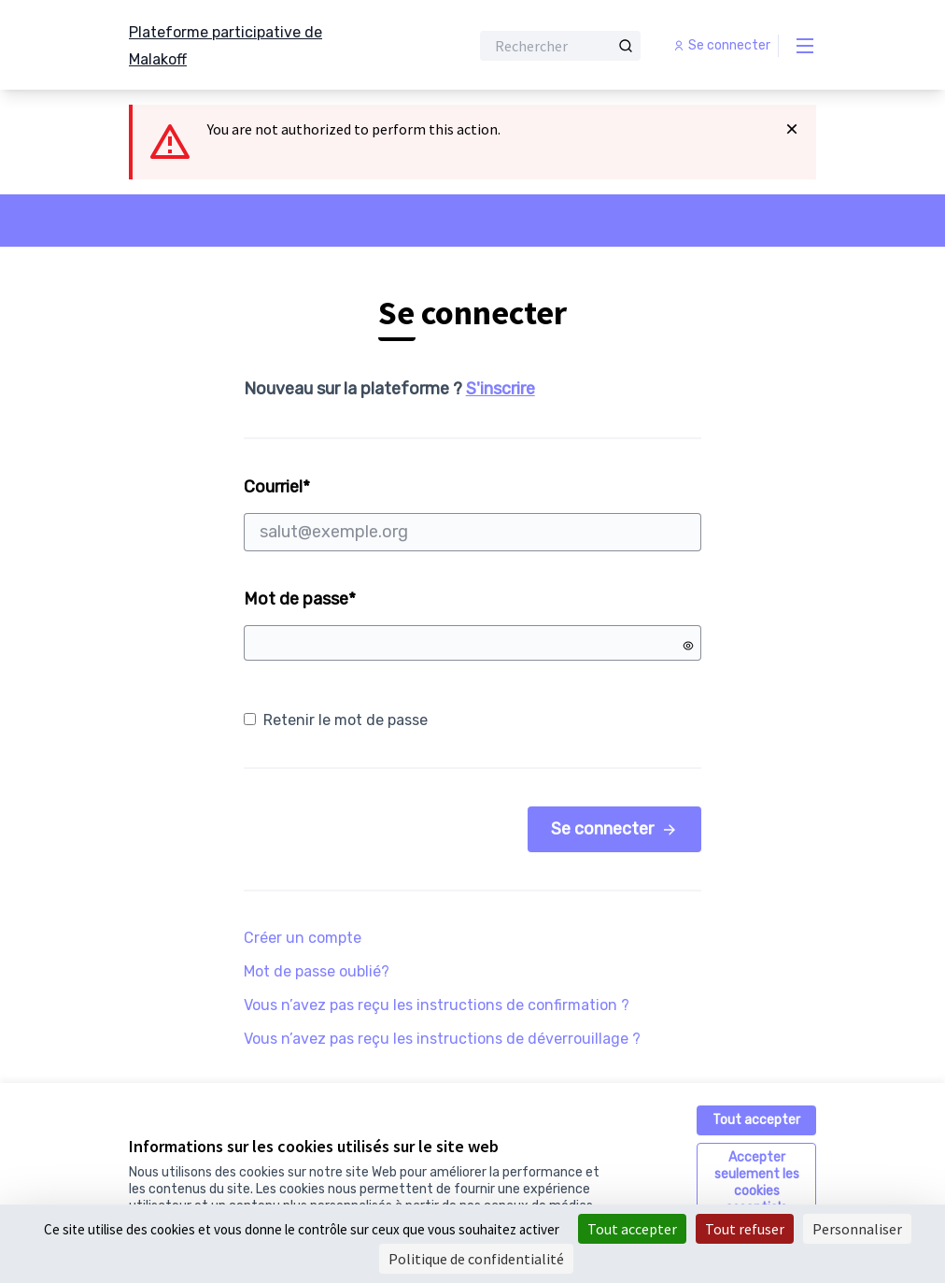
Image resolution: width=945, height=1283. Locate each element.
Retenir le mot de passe (336, 720)
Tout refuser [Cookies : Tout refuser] (744, 1228)
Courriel (473, 514)
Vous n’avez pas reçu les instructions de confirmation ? (436, 1005)
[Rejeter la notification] (792, 129)
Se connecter (614, 829)
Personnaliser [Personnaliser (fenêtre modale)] (857, 1228)
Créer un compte (302, 938)
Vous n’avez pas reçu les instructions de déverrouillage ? (442, 1039)
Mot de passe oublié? (316, 971)
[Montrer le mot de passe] (688, 645)
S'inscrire (500, 388)
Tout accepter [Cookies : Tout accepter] (632, 1228)
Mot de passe (300, 599)
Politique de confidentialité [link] (476, 1258)
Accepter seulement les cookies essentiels (756, 1182)
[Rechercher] (560, 46)
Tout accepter (756, 1120)
